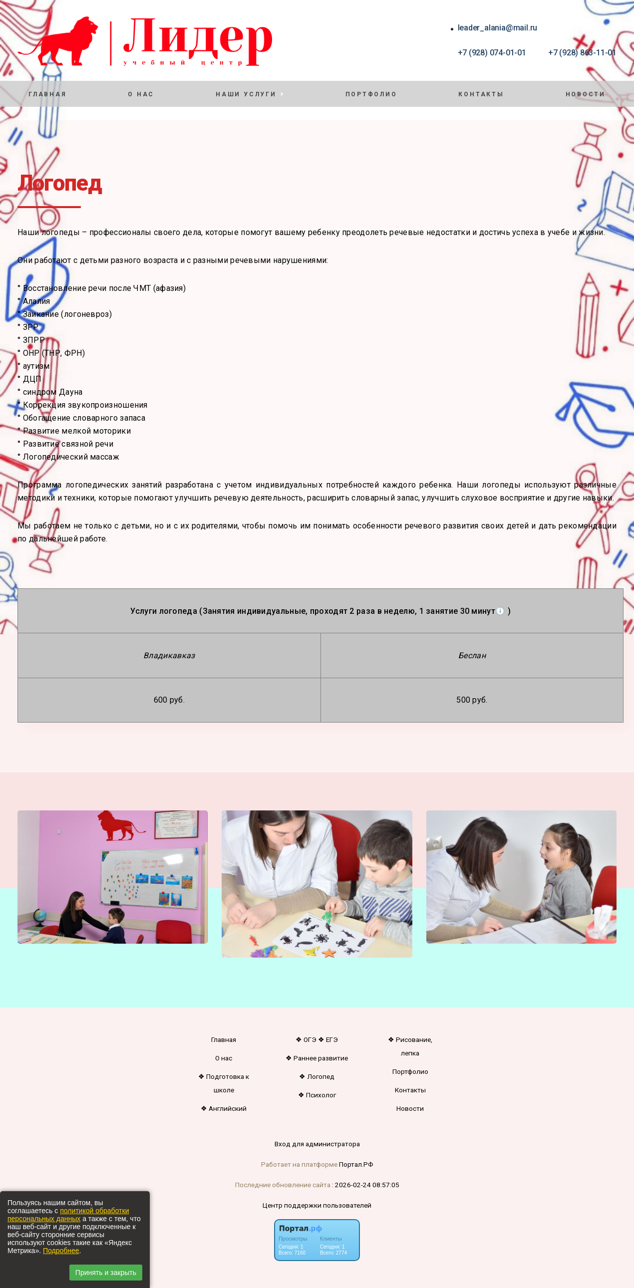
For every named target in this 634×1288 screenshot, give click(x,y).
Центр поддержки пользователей (317, 1205)
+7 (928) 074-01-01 (492, 52)
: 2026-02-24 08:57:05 (365, 1185)
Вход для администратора (317, 1144)
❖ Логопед (316, 1076)
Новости (586, 94)
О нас (141, 94)
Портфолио (371, 94)
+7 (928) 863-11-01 (582, 52)
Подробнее (61, 1251)
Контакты (481, 94)
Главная (47, 94)
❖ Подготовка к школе (223, 1083)
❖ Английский (224, 1108)
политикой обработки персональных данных (68, 1215)
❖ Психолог (317, 1095)
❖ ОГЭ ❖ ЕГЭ (317, 1039)
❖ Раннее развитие (317, 1058)
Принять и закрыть (105, 1273)
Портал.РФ (356, 1164)
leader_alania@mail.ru (498, 27)
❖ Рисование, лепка (410, 1046)
